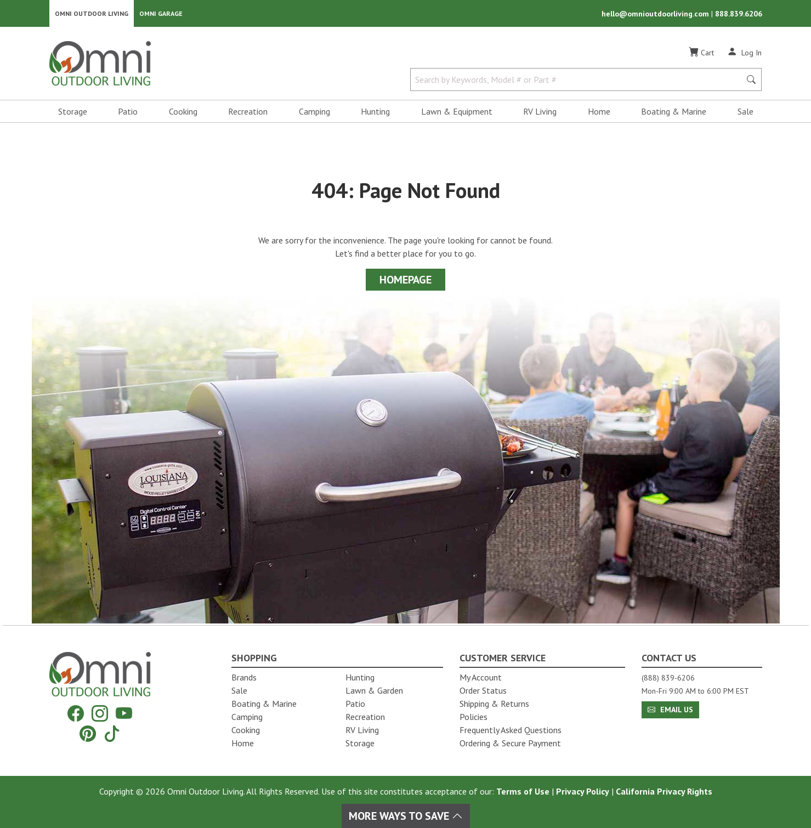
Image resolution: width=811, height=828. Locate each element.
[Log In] (744, 53)
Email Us (670, 709)
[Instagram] (100, 713)
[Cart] (701, 54)
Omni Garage (161, 14)
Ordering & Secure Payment (510, 743)
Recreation (248, 112)
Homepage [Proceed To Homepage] (405, 281)
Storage (72, 112)
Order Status (483, 690)
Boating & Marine (673, 112)
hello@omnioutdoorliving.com (656, 14)
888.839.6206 (738, 14)
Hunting (375, 112)
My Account (481, 677)
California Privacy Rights (664, 791)
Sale (745, 112)
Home (599, 112)
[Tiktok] (112, 733)
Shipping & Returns (494, 703)
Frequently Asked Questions (511, 729)
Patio (128, 112)
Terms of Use (522, 791)
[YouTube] (124, 713)
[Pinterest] (88, 733)
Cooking (183, 112)
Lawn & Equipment (456, 112)
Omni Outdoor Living (91, 14)
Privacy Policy (582, 791)
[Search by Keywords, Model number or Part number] (579, 81)
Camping (314, 112)
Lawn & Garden (374, 690)
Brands (244, 677)
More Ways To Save (406, 816)
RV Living (540, 112)
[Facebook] (75, 713)
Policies (473, 716)
